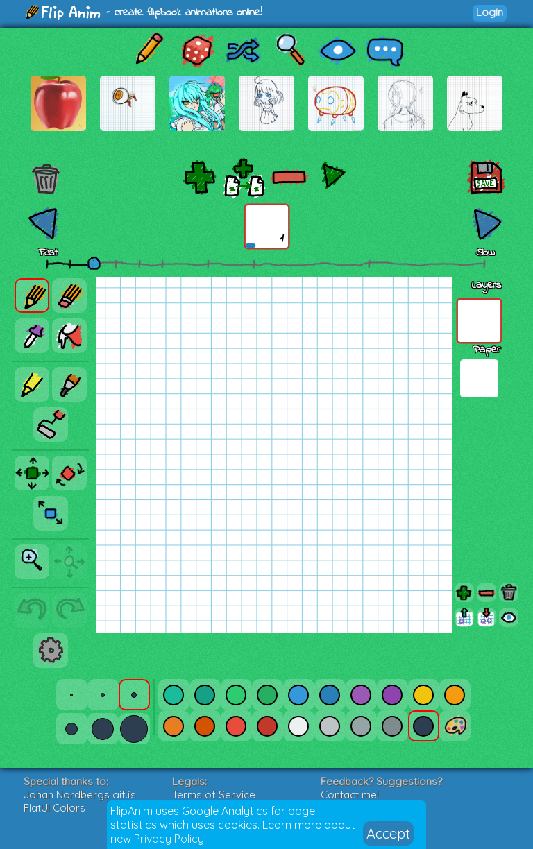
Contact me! (350, 794)
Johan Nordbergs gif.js (80, 794)
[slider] (94, 263)
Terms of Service (213, 794)
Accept (388, 833)
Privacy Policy (169, 839)
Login (489, 12)
